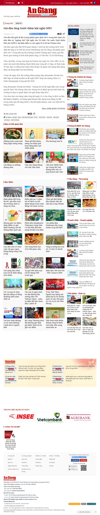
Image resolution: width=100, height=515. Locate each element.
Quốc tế (10, 462)
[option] (22, 416)
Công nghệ (38, 459)
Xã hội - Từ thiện (54, 456)
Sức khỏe (52, 462)
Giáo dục (24, 459)
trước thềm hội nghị (27, 117)
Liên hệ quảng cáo (57, 3)
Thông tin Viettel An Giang (79, 77)
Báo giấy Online (71, 3)
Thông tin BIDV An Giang (79, 126)
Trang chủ (9, 23)
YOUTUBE (83, 460)
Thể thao (38, 462)
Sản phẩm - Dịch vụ (76, 293)
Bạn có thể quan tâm (14, 124)
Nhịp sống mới (12, 466)
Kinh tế (18, 23)
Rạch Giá (49, 117)
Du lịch (51, 466)
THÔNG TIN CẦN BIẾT (12, 427)
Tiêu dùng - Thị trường (78, 179)
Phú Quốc (56, 117)
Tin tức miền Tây (13, 469)
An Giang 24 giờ (26, 456)
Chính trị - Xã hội (40, 456)
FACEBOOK (75, 460)
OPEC (35, 117)
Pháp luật (52, 459)
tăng (19, 117)
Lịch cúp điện (84, 3)
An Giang (6, 120)
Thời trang (38, 466)
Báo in (83, 504)
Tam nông (25, 466)
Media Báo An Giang (26, 470)
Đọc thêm (9, 183)
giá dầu (15, 117)
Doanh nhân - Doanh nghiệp (80, 220)
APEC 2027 (42, 117)
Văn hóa (24, 462)
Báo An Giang (15, 120)
